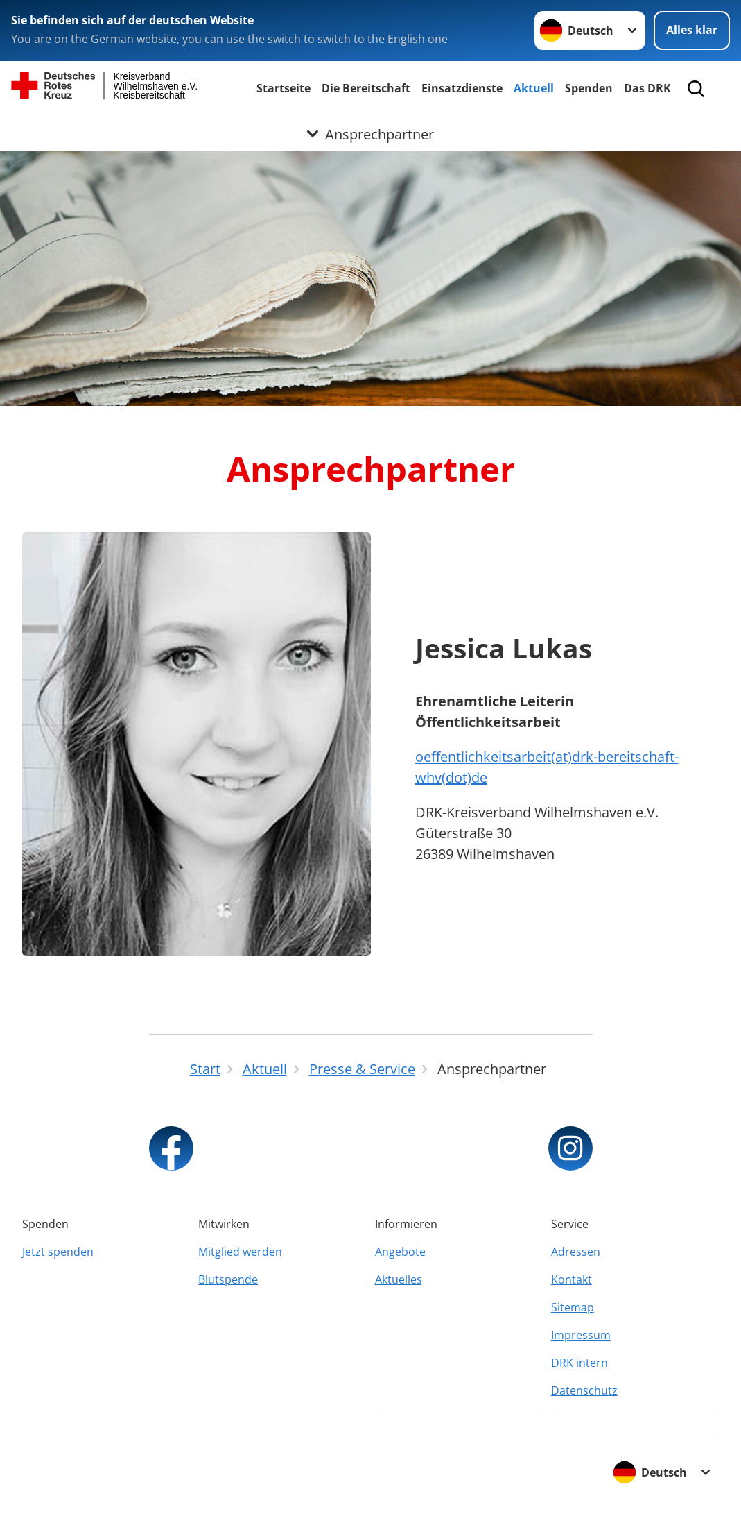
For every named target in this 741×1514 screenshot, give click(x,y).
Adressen (575, 1251)
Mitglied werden (240, 1251)
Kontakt (571, 1279)
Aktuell (534, 88)
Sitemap (572, 1307)
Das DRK (647, 88)
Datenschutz (584, 1390)
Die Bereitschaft (366, 88)
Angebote (400, 1251)
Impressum (581, 1335)
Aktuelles (398, 1279)
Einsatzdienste (462, 88)
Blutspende (228, 1279)
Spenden (589, 88)
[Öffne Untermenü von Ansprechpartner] (370, 134)
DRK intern (579, 1362)
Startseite (283, 88)
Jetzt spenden (58, 1251)
